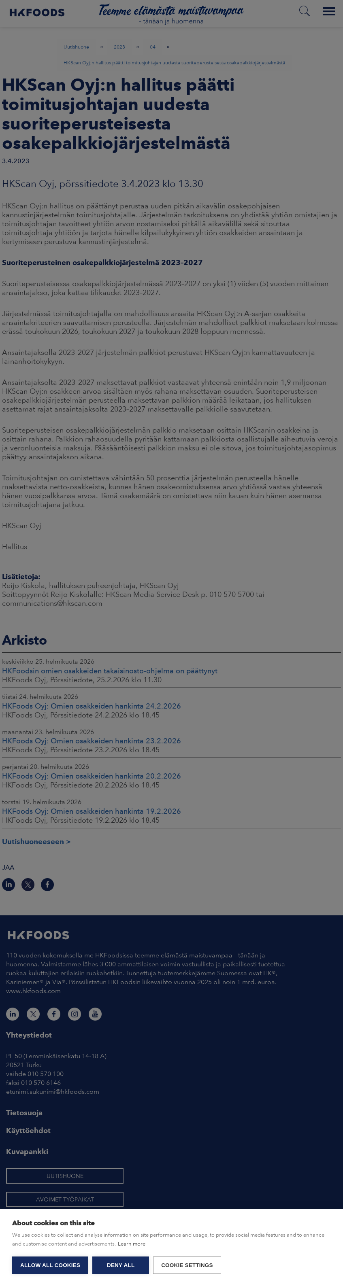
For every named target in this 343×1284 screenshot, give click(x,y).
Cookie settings (187, 1265)
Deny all (120, 1265)
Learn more (131, 1244)
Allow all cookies (50, 1265)
